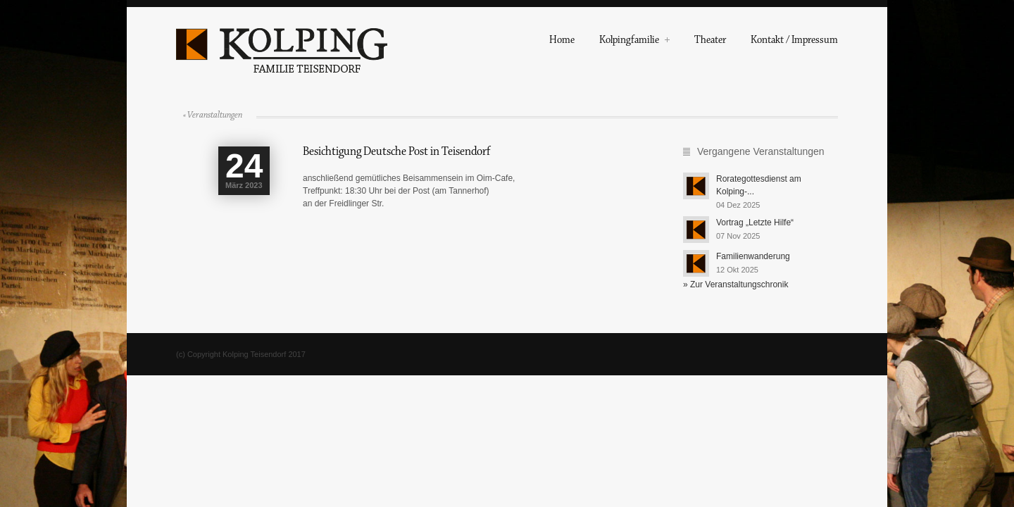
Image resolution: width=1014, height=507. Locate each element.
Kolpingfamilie (634, 41)
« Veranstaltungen (212, 114)
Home (562, 41)
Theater (710, 41)
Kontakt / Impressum (794, 41)
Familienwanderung (753, 256)
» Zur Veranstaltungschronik (735, 284)
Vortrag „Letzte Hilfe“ (755, 222)
